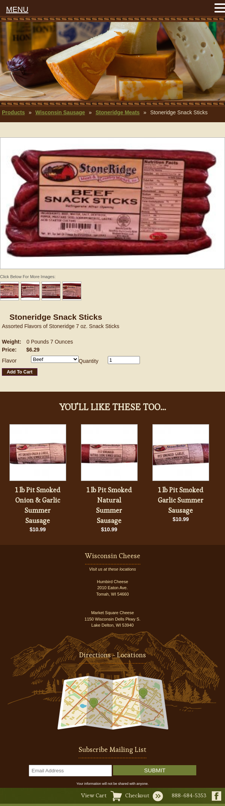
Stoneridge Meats (118, 112)
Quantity (88, 361)
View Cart (94, 795)
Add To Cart (20, 372)
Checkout (137, 795)
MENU (17, 9)
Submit (155, 770)
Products (13, 112)
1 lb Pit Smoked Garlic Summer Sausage (180, 500)
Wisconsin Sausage (60, 112)
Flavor (9, 361)
